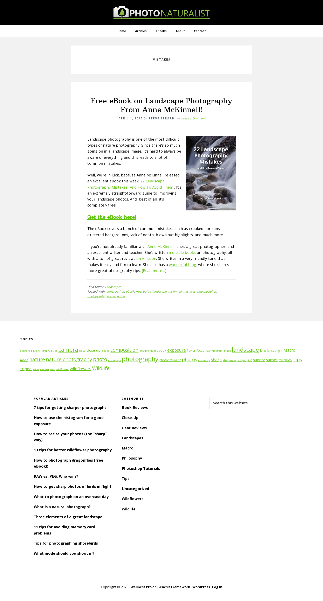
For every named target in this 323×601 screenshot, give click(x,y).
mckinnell (175, 291)
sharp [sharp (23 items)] (216, 359)
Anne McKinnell (160, 246)
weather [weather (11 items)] (44, 369)
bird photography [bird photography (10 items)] (40, 350)
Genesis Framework (173, 587)
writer (121, 296)
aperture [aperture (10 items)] (25, 350)
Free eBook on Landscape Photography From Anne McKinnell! (161, 105)
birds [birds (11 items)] (54, 350)
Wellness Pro (141, 587)
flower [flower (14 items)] (191, 350)
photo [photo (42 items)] (100, 359)
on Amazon (146, 258)
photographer (206, 291)
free (138, 291)
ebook (130, 291)
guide (147, 291)
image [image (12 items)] (227, 350)
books (190, 252)
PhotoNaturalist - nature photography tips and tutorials (161, 12)
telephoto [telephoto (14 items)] (285, 360)
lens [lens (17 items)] (263, 350)
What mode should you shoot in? (64, 553)
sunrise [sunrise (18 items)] (259, 360)
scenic (111, 296)
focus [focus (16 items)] (200, 350)
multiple (176, 252)
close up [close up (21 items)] (94, 350)
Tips (125, 478)
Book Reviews (135, 407)
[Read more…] (154, 270)
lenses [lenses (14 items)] (271, 350)
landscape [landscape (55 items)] (245, 349)
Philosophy (132, 458)
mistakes (189, 291)
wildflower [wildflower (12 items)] (62, 369)
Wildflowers (132, 498)
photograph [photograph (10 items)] (114, 360)
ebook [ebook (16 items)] (161, 350)
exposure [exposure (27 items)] (176, 350)
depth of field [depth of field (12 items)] (147, 350)
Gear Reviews (134, 427)
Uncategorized (135, 488)
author (119, 291)
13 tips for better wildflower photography (73, 449)
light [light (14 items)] (279, 350)
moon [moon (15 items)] (24, 360)
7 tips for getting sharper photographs (70, 407)
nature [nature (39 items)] (37, 359)
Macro (127, 448)
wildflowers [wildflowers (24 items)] (80, 368)
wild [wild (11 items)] (52, 369)
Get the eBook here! (111, 217)
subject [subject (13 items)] (241, 360)
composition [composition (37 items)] (124, 350)
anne (109, 291)
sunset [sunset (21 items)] (272, 359)
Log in (217, 587)
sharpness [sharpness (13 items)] (229, 360)
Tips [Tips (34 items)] (297, 359)
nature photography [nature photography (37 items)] (69, 359)
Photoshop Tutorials (141, 468)
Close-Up (130, 417)
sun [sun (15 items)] (249, 360)
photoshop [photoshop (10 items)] (204, 360)
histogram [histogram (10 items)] (217, 350)
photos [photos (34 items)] (189, 359)
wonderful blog (182, 264)
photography (96, 296)
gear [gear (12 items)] (208, 350)
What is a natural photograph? (62, 506)
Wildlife (129, 508)
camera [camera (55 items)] (68, 349)
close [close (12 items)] (82, 350)
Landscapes (113, 287)
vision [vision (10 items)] (36, 369)
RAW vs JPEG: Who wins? (56, 476)
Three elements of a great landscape (68, 516)
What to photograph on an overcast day (71, 496)
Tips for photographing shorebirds (66, 543)
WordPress (201, 587)
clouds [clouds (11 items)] (105, 350)
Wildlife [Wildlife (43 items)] (101, 368)
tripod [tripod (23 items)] (26, 368)
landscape (159, 291)
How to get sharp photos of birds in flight (72, 486)
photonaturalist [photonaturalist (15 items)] (170, 360)
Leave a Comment (193, 118)
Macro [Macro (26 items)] (289, 350)
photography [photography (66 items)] (140, 359)
